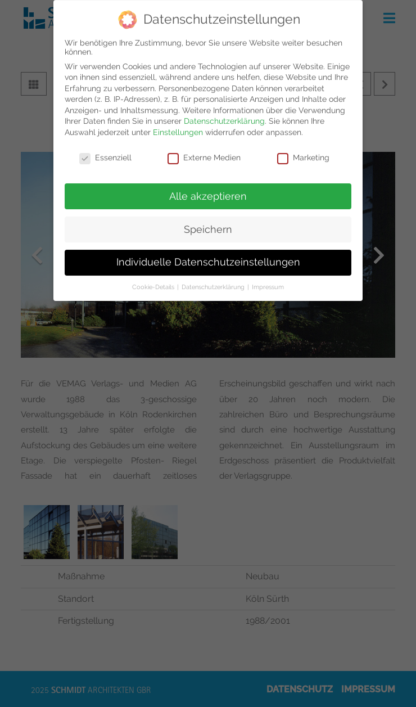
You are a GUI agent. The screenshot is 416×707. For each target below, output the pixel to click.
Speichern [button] (208, 223)
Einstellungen (178, 125)
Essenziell (105, 151)
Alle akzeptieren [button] (208, 190)
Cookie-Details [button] (154, 281)
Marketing (303, 151)
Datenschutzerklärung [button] (214, 281)
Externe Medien (204, 151)
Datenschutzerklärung (224, 115)
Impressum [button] (268, 281)
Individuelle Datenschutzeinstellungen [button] (208, 256)
